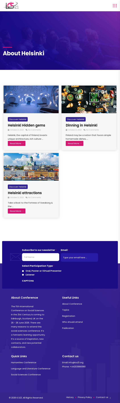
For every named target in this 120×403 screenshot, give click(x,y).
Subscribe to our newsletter (39, 250)
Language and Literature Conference (30, 368)
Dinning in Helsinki (81, 125)
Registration (68, 315)
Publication (68, 328)
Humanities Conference (23, 362)
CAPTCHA (28, 280)
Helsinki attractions (25, 193)
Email (65, 250)
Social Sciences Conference (26, 374)
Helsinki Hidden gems (26, 125)
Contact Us (102, 397)
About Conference (72, 303)
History (70, 397)
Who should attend (72, 321)
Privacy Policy (85, 397)
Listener (30, 274)
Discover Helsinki (17, 119)
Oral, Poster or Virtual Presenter (43, 271)
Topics (65, 309)
